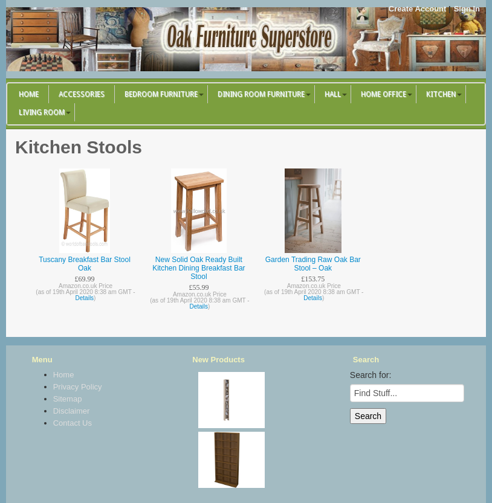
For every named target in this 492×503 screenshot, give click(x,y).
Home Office (383, 94)
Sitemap (67, 398)
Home (29, 94)
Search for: (370, 375)
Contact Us (72, 423)
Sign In (467, 8)
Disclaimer (71, 410)
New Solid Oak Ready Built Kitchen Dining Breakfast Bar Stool (198, 268)
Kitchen (441, 94)
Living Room (42, 112)
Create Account (418, 8)
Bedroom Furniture (161, 94)
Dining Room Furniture (261, 94)
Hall (333, 94)
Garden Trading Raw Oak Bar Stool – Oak (313, 263)
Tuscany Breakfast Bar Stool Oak (85, 263)
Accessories (82, 94)
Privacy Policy (77, 386)
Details (85, 298)
